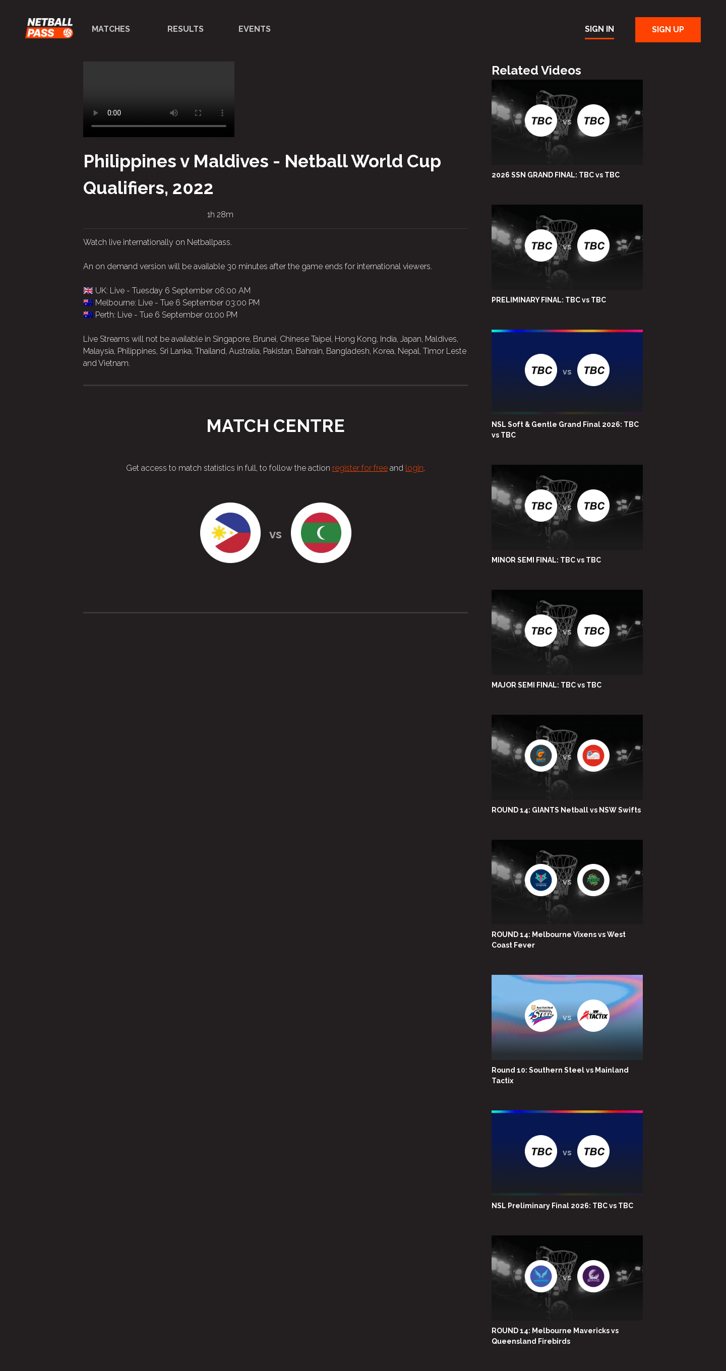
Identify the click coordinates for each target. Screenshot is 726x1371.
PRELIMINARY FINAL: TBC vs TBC (549, 300)
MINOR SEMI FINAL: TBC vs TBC (546, 560)
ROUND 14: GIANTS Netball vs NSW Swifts (566, 810)
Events (254, 29)
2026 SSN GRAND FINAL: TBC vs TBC (556, 175)
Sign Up (668, 29)
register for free (360, 468)
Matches (111, 29)
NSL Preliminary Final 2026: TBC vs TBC (562, 1206)
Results (185, 29)
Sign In (599, 29)
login (414, 468)
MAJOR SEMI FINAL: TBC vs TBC (546, 685)
